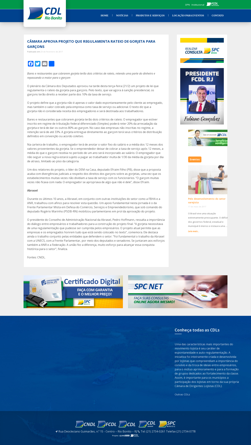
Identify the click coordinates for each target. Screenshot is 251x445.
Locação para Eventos (188, 15)
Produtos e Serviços (150, 15)
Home (104, 15)
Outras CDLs (213, 394)
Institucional (198, 4)
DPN (187, 4)
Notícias (122, 15)
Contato (218, 15)
